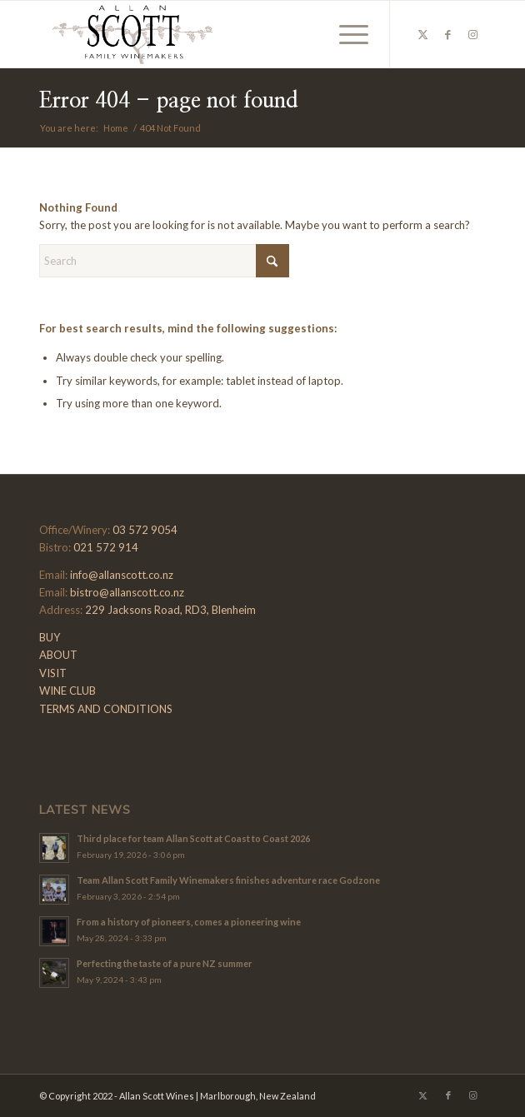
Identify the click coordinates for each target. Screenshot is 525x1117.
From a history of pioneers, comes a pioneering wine (189, 921)
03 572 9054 (145, 529)
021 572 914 (105, 547)
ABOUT (58, 654)
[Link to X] (423, 34)
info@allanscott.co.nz (121, 574)
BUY (49, 637)
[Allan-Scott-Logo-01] (217, 34)
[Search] (164, 260)
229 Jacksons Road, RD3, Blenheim (170, 609)
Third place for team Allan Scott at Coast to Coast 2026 (193, 838)
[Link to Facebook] (448, 34)
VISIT (53, 673)
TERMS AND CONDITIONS (105, 709)
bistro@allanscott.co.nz (127, 592)
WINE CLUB (67, 690)
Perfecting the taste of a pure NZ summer (164, 963)
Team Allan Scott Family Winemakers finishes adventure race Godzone (228, 880)
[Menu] (345, 34)
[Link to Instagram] (473, 34)
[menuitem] (345, 34)
